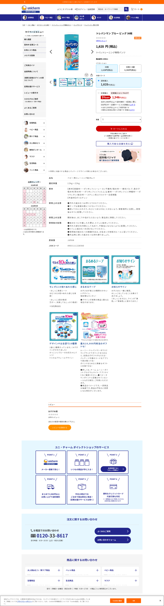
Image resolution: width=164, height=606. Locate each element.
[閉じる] (160, 600)
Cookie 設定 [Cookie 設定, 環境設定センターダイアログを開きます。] (117, 601)
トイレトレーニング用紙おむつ (61, 25)
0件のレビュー (101, 41)
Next (139, 2)
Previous (25, 2)
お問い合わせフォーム (106, 539)
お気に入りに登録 (86, 75)
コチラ (132, 104)
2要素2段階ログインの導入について (34, 78)
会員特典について (31, 71)
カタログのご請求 (33, 100)
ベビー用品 (31, 25)
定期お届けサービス (32, 86)
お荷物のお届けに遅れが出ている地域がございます (82, 2)
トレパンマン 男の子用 (91, 25)
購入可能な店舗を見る (118, 143)
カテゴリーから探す (43, 25)
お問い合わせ (29, 114)
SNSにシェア (91, 75)
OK (134, 601)
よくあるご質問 (30, 108)
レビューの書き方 (31, 92)
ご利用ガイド (29, 65)
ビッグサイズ (78, 25)
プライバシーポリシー (24, 601)
